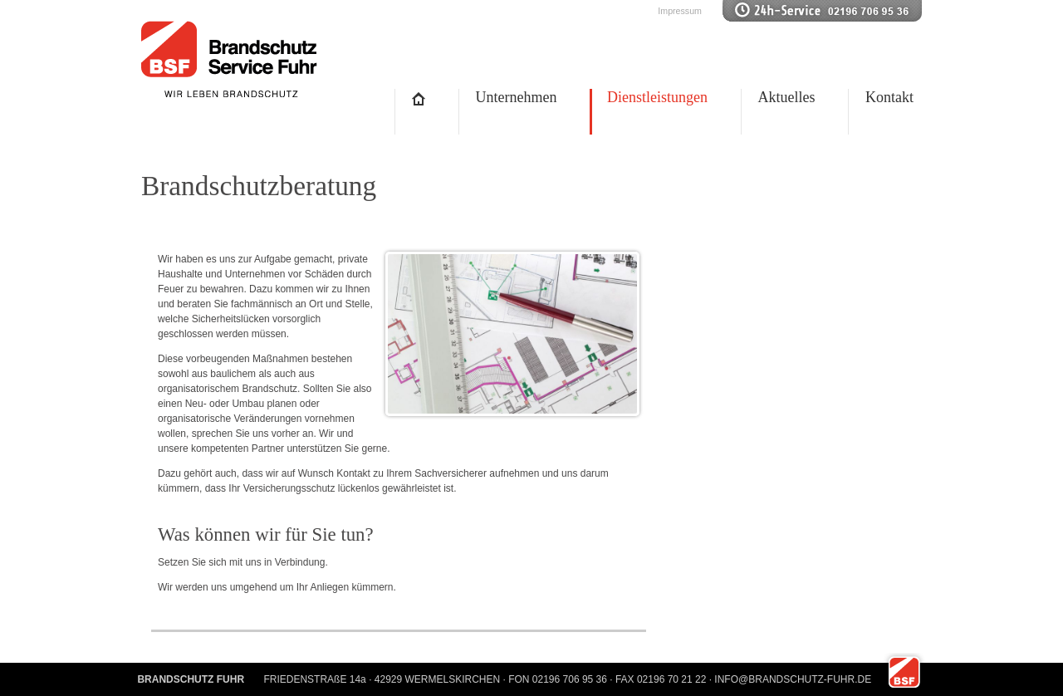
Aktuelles (787, 97)
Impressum (680, 11)
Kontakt (889, 97)
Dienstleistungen (657, 97)
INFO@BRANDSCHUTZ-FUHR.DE (792, 679)
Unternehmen (516, 97)
